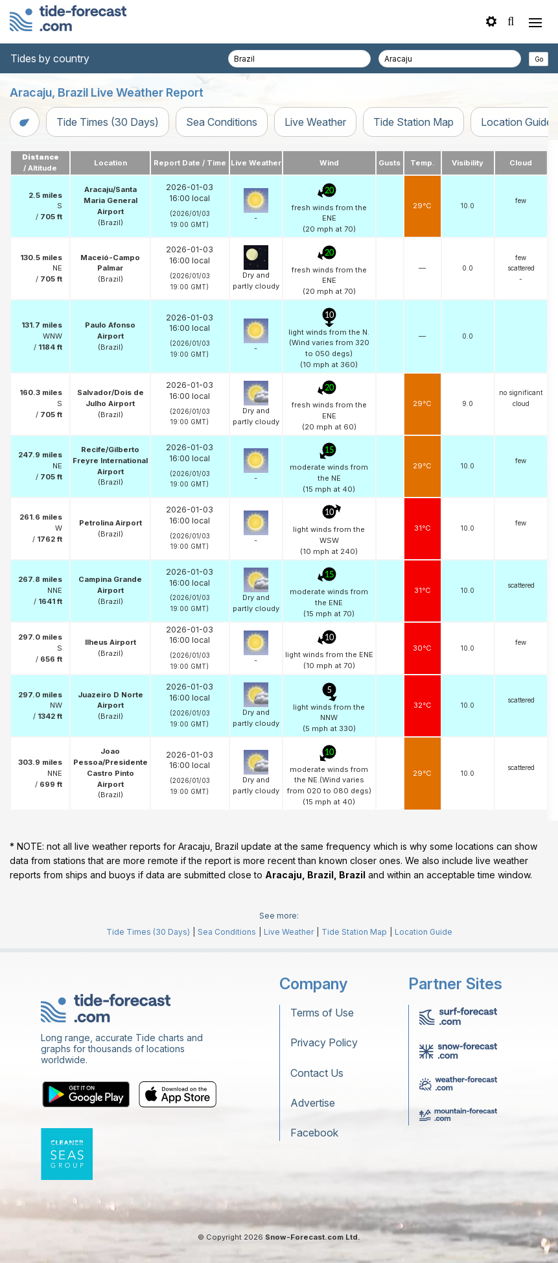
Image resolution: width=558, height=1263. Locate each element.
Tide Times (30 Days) (107, 121)
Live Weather (315, 121)
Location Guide (423, 932)
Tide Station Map (413, 121)
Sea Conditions (221, 121)
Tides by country (49, 58)
